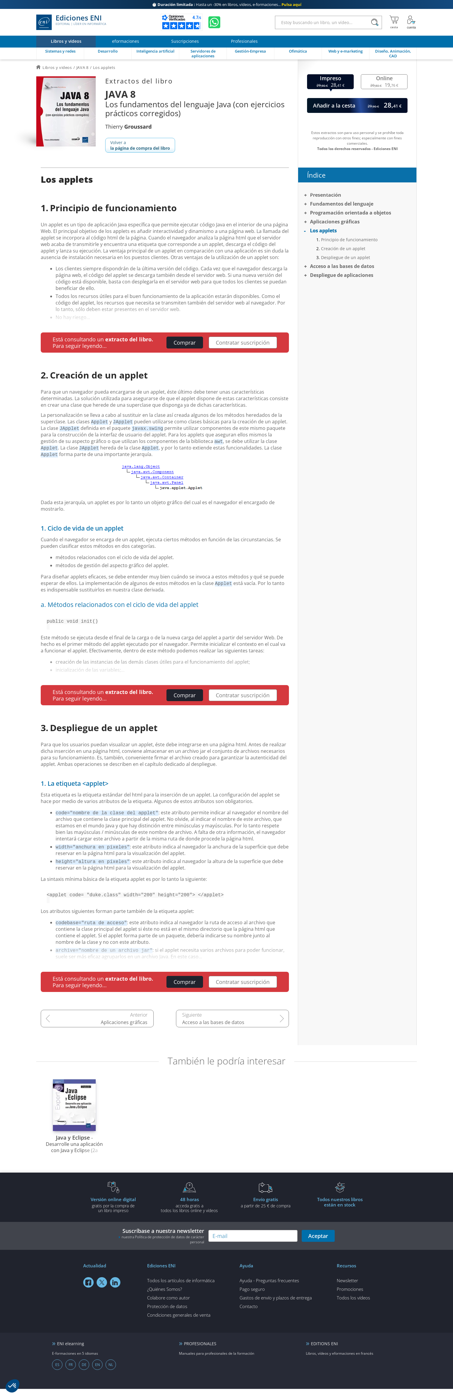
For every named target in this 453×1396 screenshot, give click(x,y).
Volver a (140, 145)
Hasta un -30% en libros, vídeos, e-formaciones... (226, 4)
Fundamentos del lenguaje (341, 204)
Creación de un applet (343, 248)
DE (84, 1371)
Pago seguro (252, 1296)
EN (97, 1371)
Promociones (350, 1296)
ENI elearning (70, 1351)
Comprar (185, 342)
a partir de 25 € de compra (265, 1209)
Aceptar (318, 1243)
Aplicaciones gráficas (124, 1029)
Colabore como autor (168, 1305)
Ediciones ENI (71, 22)
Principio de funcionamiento (349, 239)
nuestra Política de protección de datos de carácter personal (163, 1247)
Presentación (325, 195)
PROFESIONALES (200, 1351)
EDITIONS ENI (324, 1351)
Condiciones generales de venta (178, 1322)
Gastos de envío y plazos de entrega (276, 1305)
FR (71, 1371)
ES (57, 1371)
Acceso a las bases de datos (213, 1029)
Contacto (249, 1313)
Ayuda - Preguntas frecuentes (269, 1288)
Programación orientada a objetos (350, 213)
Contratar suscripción (243, 342)
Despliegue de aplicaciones (341, 275)
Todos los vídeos (353, 1305)
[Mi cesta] (394, 22)
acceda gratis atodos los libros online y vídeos (189, 1211)
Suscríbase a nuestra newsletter (161, 1243)
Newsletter (347, 1288)
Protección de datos (167, 1313)
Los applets (323, 231)
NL (110, 1371)
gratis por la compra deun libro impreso (113, 1211)
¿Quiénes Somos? (164, 1296)
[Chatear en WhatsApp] (214, 22)
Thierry (128, 126)
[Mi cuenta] (411, 22)
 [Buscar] (374, 22)
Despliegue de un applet (345, 257)
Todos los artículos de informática (181, 1288)
